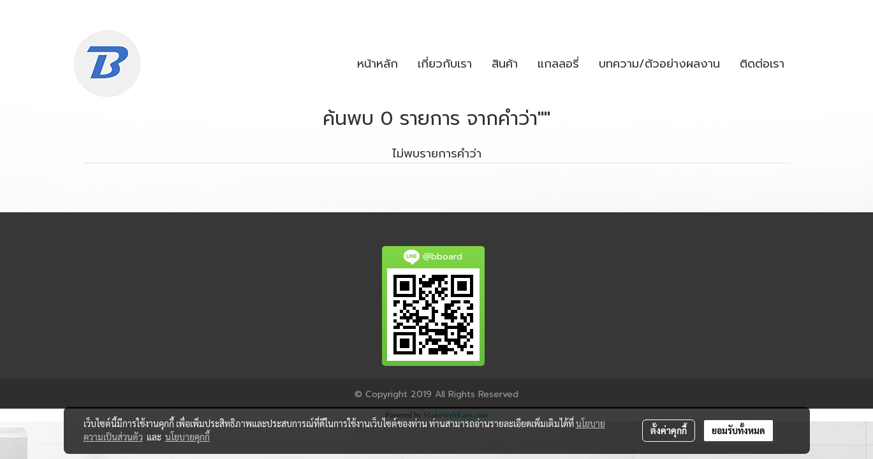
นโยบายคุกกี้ (187, 436)
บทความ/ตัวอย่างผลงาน (659, 64)
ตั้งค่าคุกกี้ (668, 430)
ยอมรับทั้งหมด (738, 430)
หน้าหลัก (377, 64)
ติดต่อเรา (762, 64)
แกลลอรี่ (558, 64)
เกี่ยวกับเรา (445, 64)
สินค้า (505, 64)
